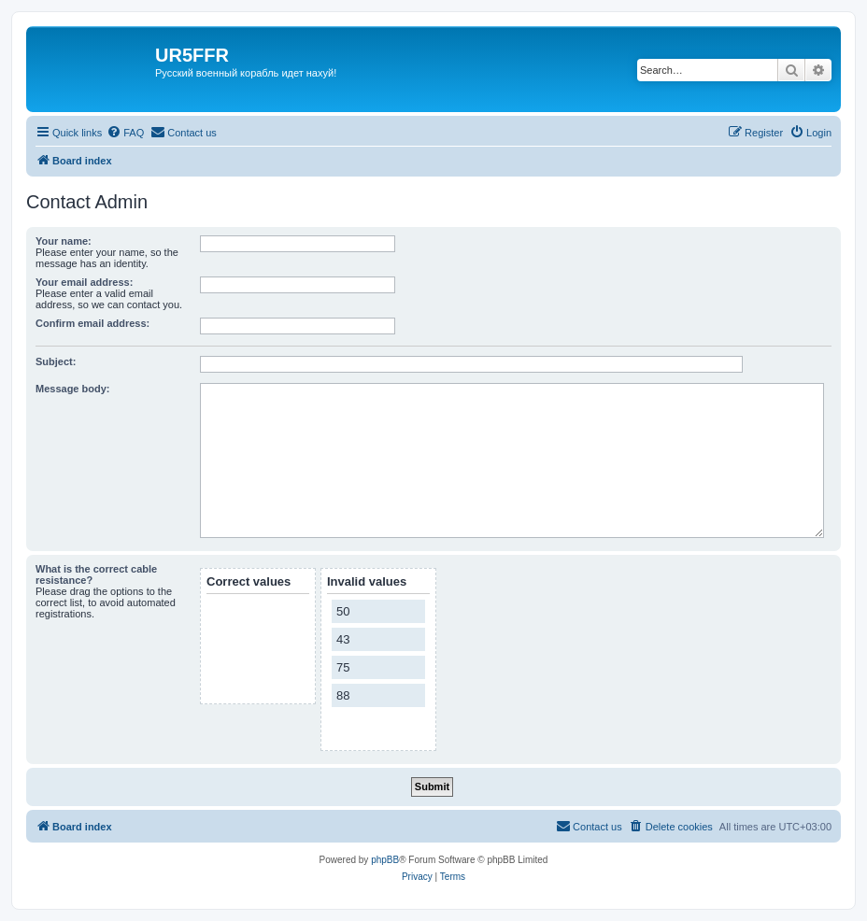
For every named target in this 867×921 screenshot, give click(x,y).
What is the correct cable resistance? (96, 574)
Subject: (56, 361)
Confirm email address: (92, 323)
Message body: (72, 388)
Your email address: (84, 282)
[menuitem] (125, 132)
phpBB (385, 860)
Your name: (64, 241)
